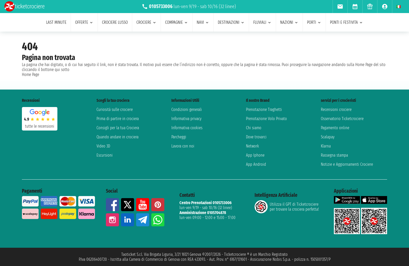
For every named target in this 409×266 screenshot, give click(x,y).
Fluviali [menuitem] (262, 22)
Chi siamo (253, 127)
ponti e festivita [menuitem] (346, 22)
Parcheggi (178, 136)
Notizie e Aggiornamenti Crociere (347, 164)
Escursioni (105, 155)
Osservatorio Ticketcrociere (342, 118)
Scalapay (327, 136)
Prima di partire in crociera (118, 118)
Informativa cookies (186, 127)
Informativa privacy (186, 118)
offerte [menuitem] (84, 22)
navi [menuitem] (203, 22)
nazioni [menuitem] (289, 22)
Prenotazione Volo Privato (266, 118)
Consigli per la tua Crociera (118, 127)
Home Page (30, 74)
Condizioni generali (186, 109)
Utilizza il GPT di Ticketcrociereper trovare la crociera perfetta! (287, 206)
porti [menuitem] (314, 22)
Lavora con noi (182, 146)
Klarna (326, 146)
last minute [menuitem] (56, 22)
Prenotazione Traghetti (264, 109)
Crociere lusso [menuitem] (115, 22)
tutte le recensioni (39, 126)
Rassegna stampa (334, 155)
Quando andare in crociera (118, 136)
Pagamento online (335, 127)
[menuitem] (340, 6)
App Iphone (255, 155)
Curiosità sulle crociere (115, 109)
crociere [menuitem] (146, 22)
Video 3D (103, 146)
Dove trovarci (256, 136)
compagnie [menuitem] (176, 22)
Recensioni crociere (336, 109)
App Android (256, 164)
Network (252, 146)
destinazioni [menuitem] (231, 22)
